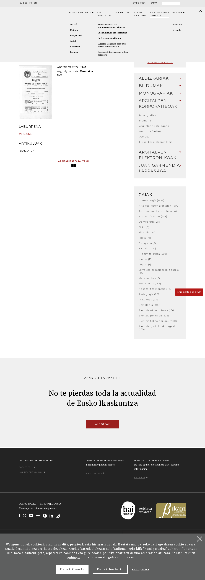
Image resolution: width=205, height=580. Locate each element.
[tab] (160, 78)
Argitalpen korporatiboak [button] (160, 103)
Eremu (104, 15)
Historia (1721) (147, 248)
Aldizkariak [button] (160, 78)
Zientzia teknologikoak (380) (158, 320)
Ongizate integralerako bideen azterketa (113, 53)
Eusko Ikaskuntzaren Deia (156, 142)
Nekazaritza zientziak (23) (156, 288)
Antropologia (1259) (151, 200)
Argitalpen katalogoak (154, 125)
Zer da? (73, 24)
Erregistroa (139, 3)
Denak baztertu (110, 569)
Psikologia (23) (148, 299)
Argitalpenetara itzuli (73, 161)
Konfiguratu (140, 569)
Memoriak (145, 120)
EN (35, 3)
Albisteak (177, 24)
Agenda (177, 30)
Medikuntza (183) (150, 283)
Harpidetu (140, 477)
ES (26, 3)
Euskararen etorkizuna (109, 38)
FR (30, 3)
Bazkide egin (27, 467)
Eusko (81, 12)
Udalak (140, 14)
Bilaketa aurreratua (160, 62)
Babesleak (75, 46)
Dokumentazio (159, 14)
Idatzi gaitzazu (95, 473)
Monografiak (147, 115)
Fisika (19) (145, 237)
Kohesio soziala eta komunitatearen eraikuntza (111, 26)
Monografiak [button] (160, 93)
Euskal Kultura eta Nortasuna (112, 33)
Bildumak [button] (160, 85)
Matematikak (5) (149, 278)
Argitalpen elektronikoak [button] (160, 155)
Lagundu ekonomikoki (32, 472)
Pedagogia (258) (150, 294)
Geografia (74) (148, 243)
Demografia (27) (149, 221)
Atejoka (144, 136)
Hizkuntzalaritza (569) (153, 253)
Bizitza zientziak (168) (153, 216)
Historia (74, 30)
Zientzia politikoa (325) (154, 315)
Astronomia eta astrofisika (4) (158, 211)
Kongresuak (76, 35)
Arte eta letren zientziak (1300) (159, 205)
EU (21, 3)
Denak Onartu (72, 569)
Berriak (178, 12)
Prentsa (74, 52)
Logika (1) (145, 264)
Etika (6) (144, 227)
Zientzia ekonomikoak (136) (157, 310)
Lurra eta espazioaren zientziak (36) (159, 271)
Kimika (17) (145, 259)
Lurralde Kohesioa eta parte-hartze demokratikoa (112, 45)
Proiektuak (122, 12)
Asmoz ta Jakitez (150, 131)
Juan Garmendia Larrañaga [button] (160, 168)
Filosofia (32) (147, 232)
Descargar (26, 133)
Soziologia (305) (149, 304)
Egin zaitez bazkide (189, 292)
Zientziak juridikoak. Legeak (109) (157, 328)
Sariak (73, 41)
